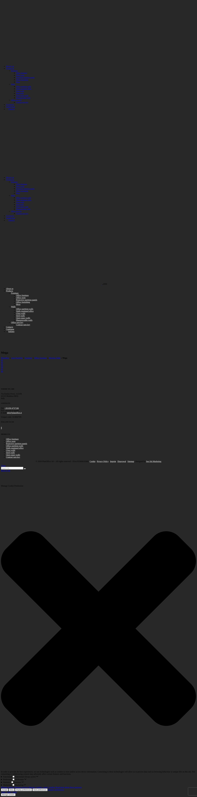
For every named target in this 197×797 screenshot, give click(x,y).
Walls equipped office (15, 448)
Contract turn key (13, 457)
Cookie (92, 461)
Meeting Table (54, 358)
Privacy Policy (103, 461)
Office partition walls (14, 446)
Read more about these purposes (69, 787)
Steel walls (10, 453)
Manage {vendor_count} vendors (41, 787)
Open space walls (13, 455)
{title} (3, 792)
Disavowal (121, 461)
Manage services (21, 787)
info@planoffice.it (14, 413)
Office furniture (40, 358)
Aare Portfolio (17, 358)
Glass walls (10, 450)
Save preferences (39, 790)
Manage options (7, 787)
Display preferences (23, 790)
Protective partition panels (16, 444)
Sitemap (131, 461)
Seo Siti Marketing (153, 461)
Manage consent (8, 795)
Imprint (113, 461)
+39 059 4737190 (12, 408)
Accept (4, 790)
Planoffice (5, 358)
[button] (98, 629)
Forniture (28, 358)
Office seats (11, 441)
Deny (12, 790)
